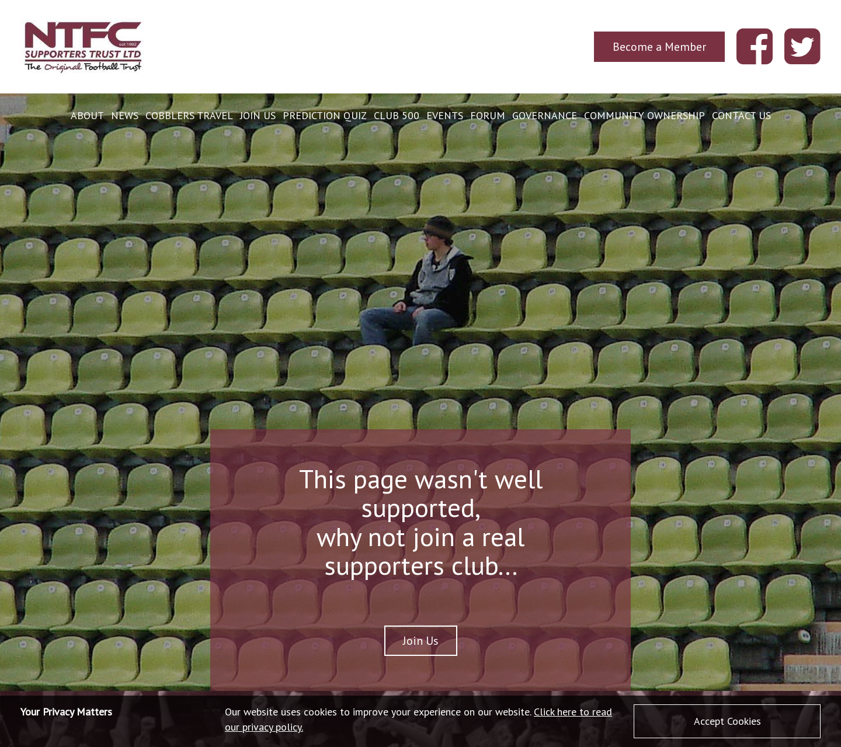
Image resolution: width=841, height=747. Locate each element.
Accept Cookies (727, 721)
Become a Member (659, 46)
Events (444, 115)
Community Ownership (644, 115)
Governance (544, 115)
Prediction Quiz (325, 115)
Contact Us (741, 115)
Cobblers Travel (189, 115)
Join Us (258, 115)
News (124, 115)
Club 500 (396, 115)
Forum (487, 115)
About (87, 115)
